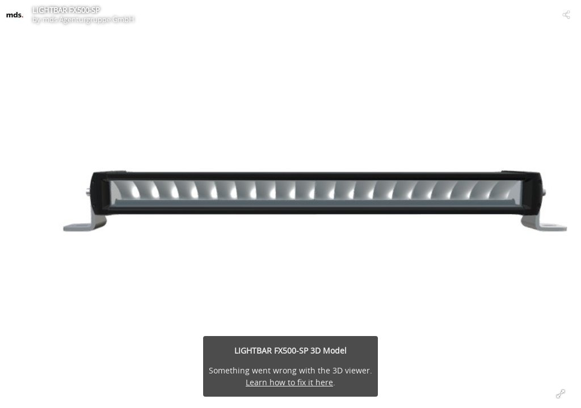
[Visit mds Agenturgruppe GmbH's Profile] (15, 15)
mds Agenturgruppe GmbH (88, 19)
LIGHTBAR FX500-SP (66, 10)
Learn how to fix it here (289, 382)
